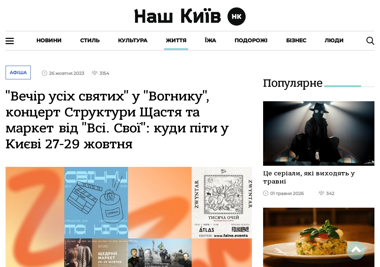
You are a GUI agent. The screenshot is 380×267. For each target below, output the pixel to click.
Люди (334, 40)
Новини (49, 40)
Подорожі (251, 40)
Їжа (210, 40)
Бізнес (296, 40)
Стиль (89, 40)
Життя (176, 40)
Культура (132, 40)
